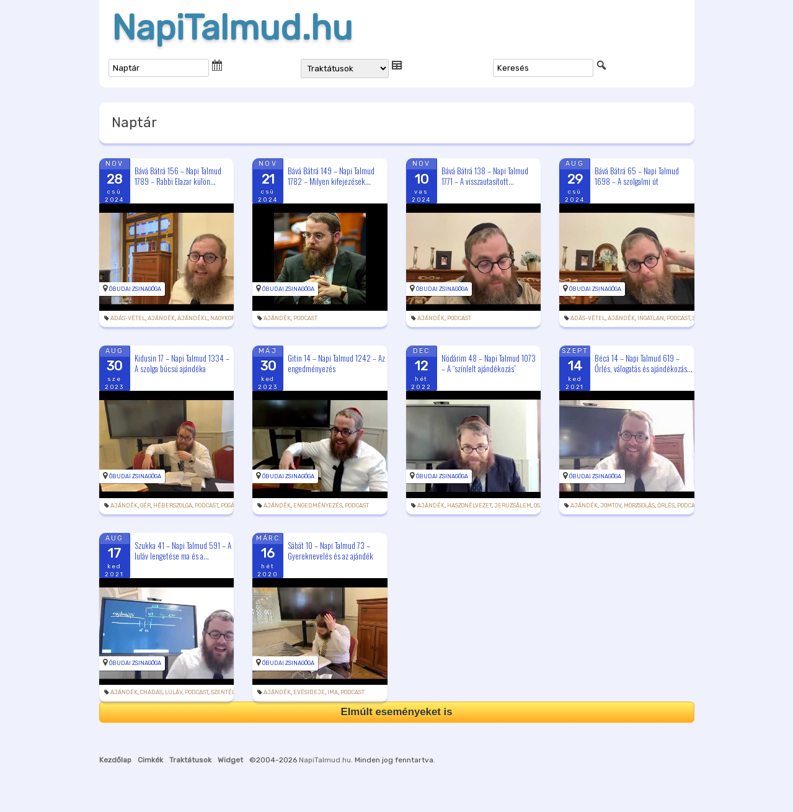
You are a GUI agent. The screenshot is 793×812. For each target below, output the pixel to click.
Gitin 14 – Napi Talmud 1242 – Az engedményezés (336, 363)
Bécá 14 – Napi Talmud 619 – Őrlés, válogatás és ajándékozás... (644, 363)
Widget (230, 760)
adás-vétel (127, 318)
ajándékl (192, 318)
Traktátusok (190, 760)
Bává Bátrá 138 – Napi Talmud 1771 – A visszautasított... (484, 175)
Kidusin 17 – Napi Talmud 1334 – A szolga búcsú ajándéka (182, 363)
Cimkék (150, 760)
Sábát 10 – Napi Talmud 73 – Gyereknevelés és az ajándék (330, 550)
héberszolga (172, 505)
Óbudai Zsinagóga (135, 289)
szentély (224, 692)
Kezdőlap (115, 760)
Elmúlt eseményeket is (396, 712)
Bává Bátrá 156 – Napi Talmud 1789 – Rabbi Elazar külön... (178, 175)
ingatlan (650, 318)
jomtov (610, 505)
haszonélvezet (469, 505)
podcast (305, 318)
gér (145, 505)
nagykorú (224, 318)
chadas (151, 692)
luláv (173, 692)
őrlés (666, 505)
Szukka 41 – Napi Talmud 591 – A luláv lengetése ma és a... (183, 550)
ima (332, 692)
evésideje (309, 692)
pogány (231, 505)
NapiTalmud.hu (232, 27)
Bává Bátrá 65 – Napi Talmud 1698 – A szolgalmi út (637, 175)
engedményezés (317, 505)
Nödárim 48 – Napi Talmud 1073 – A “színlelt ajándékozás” (488, 363)
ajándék (161, 318)
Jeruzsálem (512, 505)
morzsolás (639, 505)
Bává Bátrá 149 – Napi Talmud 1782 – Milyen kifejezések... (331, 175)
